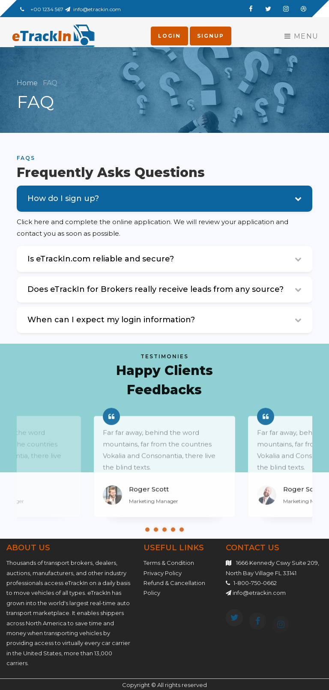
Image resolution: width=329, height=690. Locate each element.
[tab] (164, 261)
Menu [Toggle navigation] (301, 36)
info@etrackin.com (97, 9)
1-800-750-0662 (255, 582)
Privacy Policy (163, 573)
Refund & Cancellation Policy (174, 587)
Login (169, 36)
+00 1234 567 (46, 9)
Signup (210, 36)
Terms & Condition (169, 562)
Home (28, 83)
